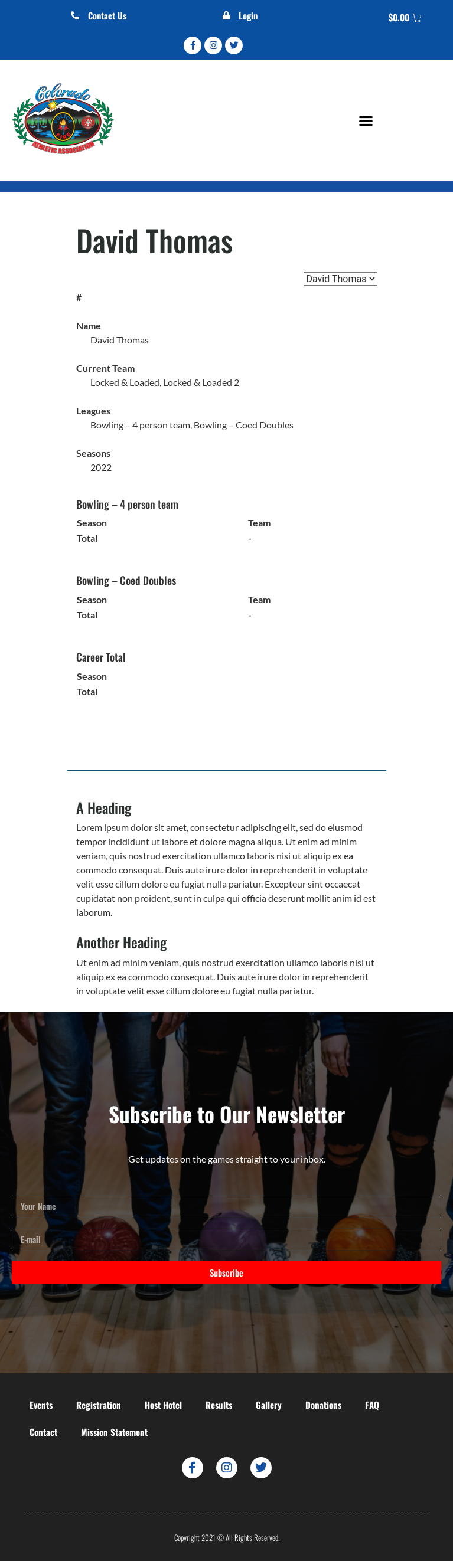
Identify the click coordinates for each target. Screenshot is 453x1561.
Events (41, 1404)
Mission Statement (114, 1431)
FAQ (372, 1404)
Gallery (269, 1404)
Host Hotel (163, 1404)
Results (219, 1404)
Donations (323, 1404)
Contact (43, 1431)
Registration (98, 1404)
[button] (365, 121)
